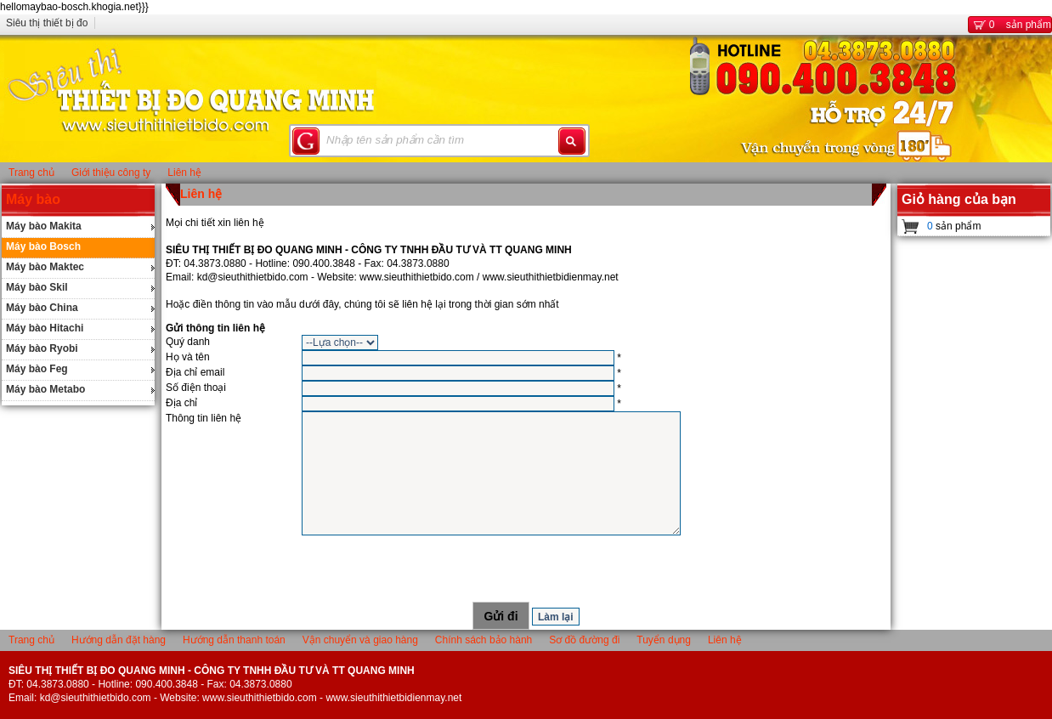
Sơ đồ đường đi (584, 640)
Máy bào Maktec (45, 267)
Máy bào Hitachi (44, 328)
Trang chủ (31, 172)
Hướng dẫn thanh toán (234, 640)
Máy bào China (42, 308)
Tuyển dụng (663, 640)
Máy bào (33, 199)
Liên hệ (184, 172)
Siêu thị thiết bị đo (47, 23)
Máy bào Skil (37, 287)
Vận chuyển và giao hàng (360, 640)
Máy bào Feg (37, 369)
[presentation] (526, 568)
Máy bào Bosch (43, 246)
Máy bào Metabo (45, 389)
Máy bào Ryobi (42, 348)
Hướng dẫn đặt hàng (118, 640)
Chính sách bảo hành (483, 640)
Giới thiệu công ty (110, 172)
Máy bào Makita (44, 226)
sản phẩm (1010, 24)
